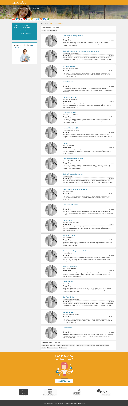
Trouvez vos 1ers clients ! (24, 36)
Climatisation (72, 345)
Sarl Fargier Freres (69, 312)
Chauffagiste (65, 345)
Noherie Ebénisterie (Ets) (71, 128)
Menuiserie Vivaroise (69, 112)
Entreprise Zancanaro (70, 97)
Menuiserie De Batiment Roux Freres (75, 189)
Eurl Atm (65, 143)
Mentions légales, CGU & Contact (76, 403)
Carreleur (58, 345)
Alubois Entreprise (69, 66)
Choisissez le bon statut (25, 33)
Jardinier (93, 345)
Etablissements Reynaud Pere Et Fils (75, 251)
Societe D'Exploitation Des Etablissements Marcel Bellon (81, 51)
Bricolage (52, 345)
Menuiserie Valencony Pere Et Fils (74, 36)
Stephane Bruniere (69, 235)
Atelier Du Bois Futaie (70, 266)
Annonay (44, 30)
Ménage (102, 345)
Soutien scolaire (63, 347)
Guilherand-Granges (52, 30)
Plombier (44, 347)
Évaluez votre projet (25, 31)
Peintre (107, 345)
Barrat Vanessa (68, 82)
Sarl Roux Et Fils (68, 297)
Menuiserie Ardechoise (70, 205)
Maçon (97, 345)
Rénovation (50, 347)
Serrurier (56, 347)
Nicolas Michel (67, 328)
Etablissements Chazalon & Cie (73, 159)
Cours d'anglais (79, 345)
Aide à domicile (45, 345)
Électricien (87, 345)
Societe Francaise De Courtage (73, 174)
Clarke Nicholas (68, 282)
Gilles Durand (67, 220)
